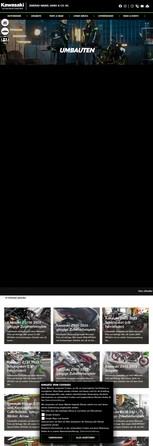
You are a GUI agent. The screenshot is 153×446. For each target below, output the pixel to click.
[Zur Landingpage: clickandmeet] (5, 40)
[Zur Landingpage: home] (5, 22)
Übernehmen (55, 438)
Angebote (36, 16)
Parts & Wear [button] (56, 16)
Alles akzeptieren (85, 438)
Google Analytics (52, 415)
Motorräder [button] (14, 16)
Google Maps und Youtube (57, 419)
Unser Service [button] (80, 16)
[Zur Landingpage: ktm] (5, 31)
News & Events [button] (131, 16)
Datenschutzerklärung (55, 400)
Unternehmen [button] (105, 16)
